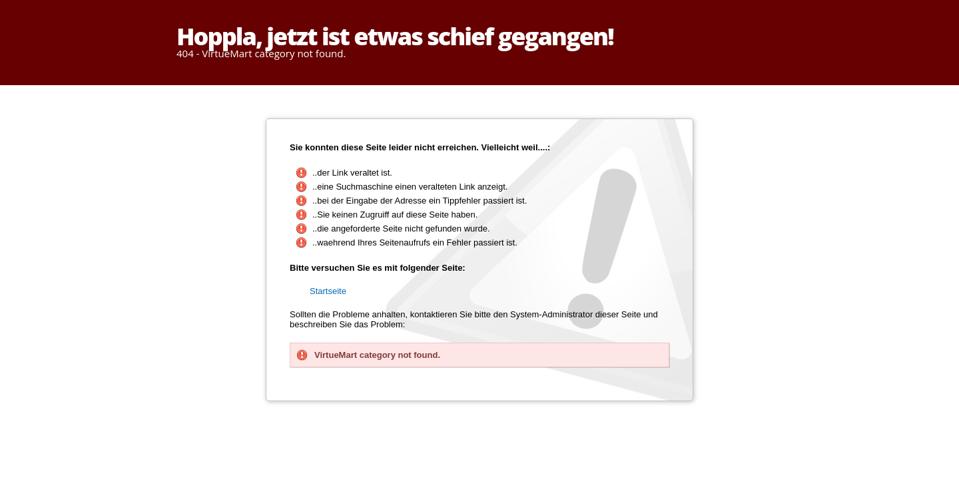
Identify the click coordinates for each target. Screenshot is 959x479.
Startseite (328, 291)
